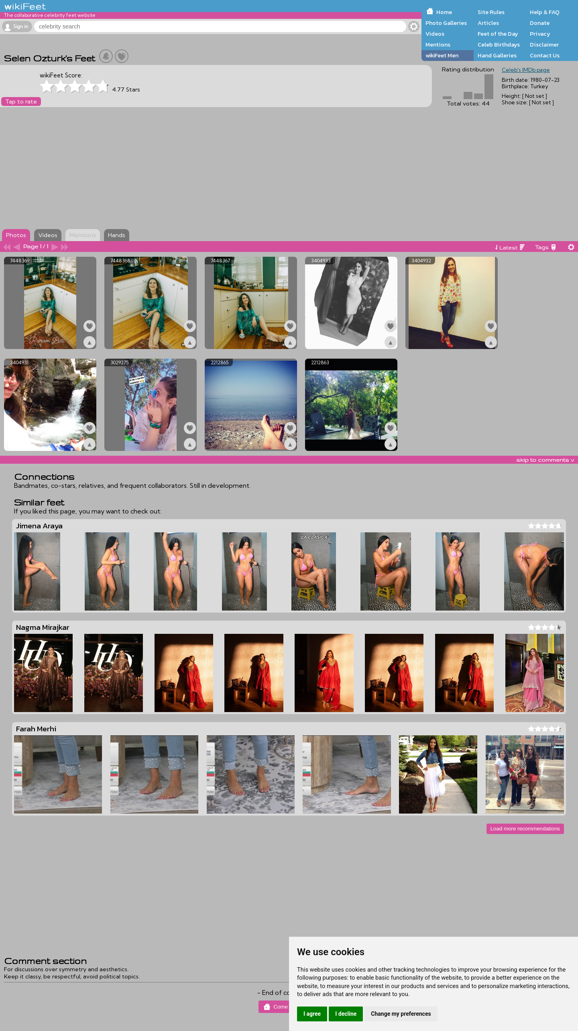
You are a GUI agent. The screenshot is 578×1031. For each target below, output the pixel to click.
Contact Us (545, 55)
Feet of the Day (498, 33)
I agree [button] (312, 1014)
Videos (434, 33)
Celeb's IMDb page (526, 70)
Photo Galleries (446, 22)
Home (444, 12)
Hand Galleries (497, 55)
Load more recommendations (525, 829)
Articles (488, 22)
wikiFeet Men (441, 55)
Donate (540, 22)
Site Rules (491, 12)
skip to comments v (545, 460)
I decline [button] (345, 1014)
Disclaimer (544, 44)
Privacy (540, 33)
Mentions (437, 44)
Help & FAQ (545, 12)
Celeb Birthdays (499, 44)
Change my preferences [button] (401, 1014)
